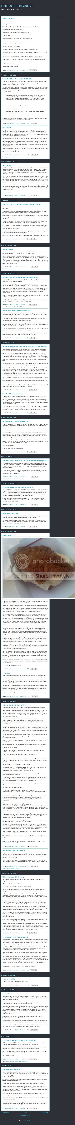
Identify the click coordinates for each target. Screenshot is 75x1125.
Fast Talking (6, 165)
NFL (17, 306)
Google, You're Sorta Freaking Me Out (15, 937)
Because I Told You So (16, 6)
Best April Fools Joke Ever (11, 1069)
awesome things (9, 478)
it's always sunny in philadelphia (20, 1061)
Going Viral (6, 673)
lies (15, 306)
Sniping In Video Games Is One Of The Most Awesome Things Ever (24, 460)
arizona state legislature (11, 241)
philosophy (14, 157)
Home (25, 1112)
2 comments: (23, 668)
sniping (15, 478)
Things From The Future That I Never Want (16, 310)
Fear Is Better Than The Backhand (13, 850)
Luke (12, 1032)
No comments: (23, 154)
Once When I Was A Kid (10, 513)
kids (7, 268)
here (27, 981)
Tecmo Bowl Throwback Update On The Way (17, 79)
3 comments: (23, 123)
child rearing (9, 868)
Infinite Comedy (7, 249)
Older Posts (45, 1112)
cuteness (8, 1032)
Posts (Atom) (28, 1120)
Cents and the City (8, 979)
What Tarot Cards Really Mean (12, 394)
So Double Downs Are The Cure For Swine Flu (17, 487)
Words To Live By (8, 18)
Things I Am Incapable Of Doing (13, 877)
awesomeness (9, 1061)
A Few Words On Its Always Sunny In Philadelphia (19, 1040)
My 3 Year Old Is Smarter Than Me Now (15, 421)
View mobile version (25, 1115)
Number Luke (6, 994)
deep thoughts (15, 868)
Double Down (6, 535)
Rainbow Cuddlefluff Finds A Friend (14, 705)
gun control (8, 157)
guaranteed (18, 279)
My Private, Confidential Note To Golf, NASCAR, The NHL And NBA (24, 346)
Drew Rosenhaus (10, 306)
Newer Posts (5, 1112)
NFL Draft (21, 306)
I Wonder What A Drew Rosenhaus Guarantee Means (20, 277)
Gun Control (6, 127)
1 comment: (22, 70)
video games (21, 478)
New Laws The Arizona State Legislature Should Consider (21, 204)
